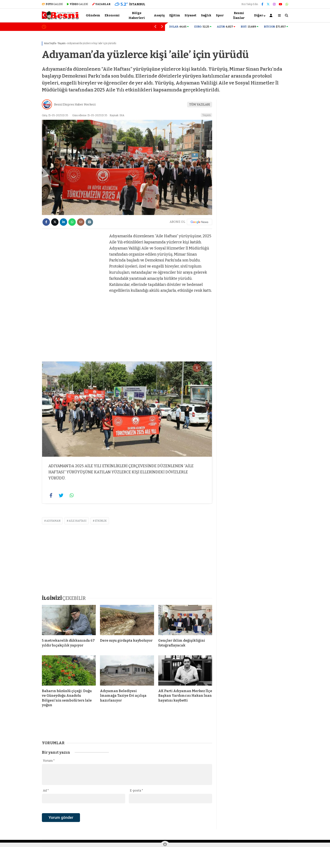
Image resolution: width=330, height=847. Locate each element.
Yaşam (206, 115)
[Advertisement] (21, 98)
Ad (46, 790)
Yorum (49, 761)
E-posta (136, 790)
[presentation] (74, 825)
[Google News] (199, 222)
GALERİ (52, 4)
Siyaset (190, 15)
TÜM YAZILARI (199, 104)
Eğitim (174, 15)
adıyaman (53, 520)
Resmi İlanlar (239, 15)
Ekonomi (112, 15)
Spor (220, 15)
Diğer (258, 15)
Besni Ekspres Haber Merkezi (75, 104)
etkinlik (101, 520)
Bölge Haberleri (137, 15)
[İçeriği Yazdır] (89, 222)
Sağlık (206, 15)
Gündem (93, 15)
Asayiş (159, 15)
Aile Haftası (77, 520)
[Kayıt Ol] (272, 15)
